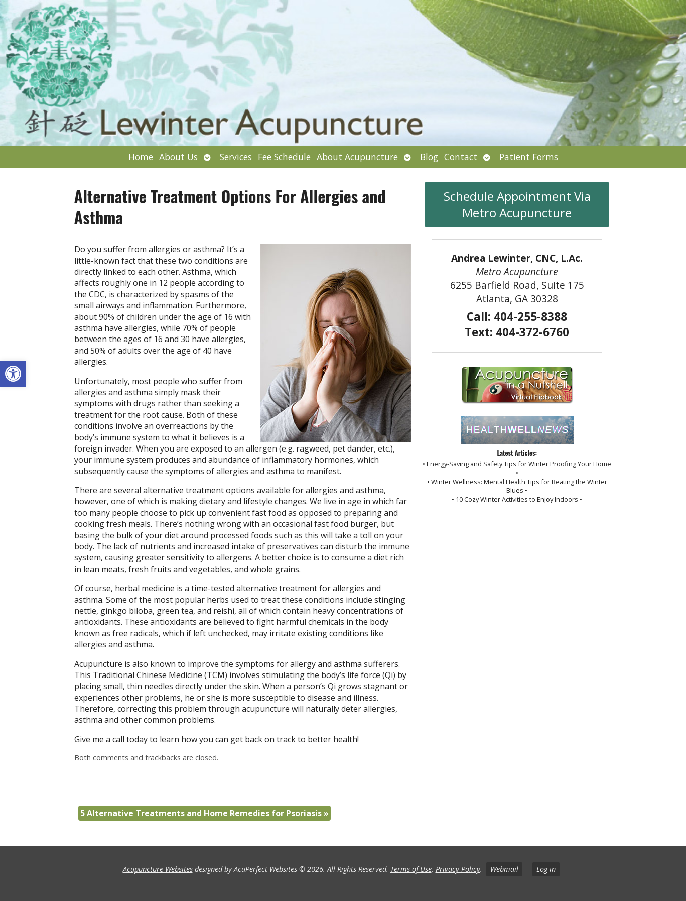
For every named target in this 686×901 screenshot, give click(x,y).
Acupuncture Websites (158, 869)
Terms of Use (411, 869)
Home (140, 157)
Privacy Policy (458, 869)
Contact (460, 157)
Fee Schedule (284, 157)
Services (236, 157)
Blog (429, 157)
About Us (178, 157)
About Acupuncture (357, 157)
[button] (13, 374)
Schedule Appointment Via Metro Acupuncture (517, 204)
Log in (546, 869)
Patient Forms (528, 157)
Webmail (504, 869)
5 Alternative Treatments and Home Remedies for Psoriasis (204, 813)
